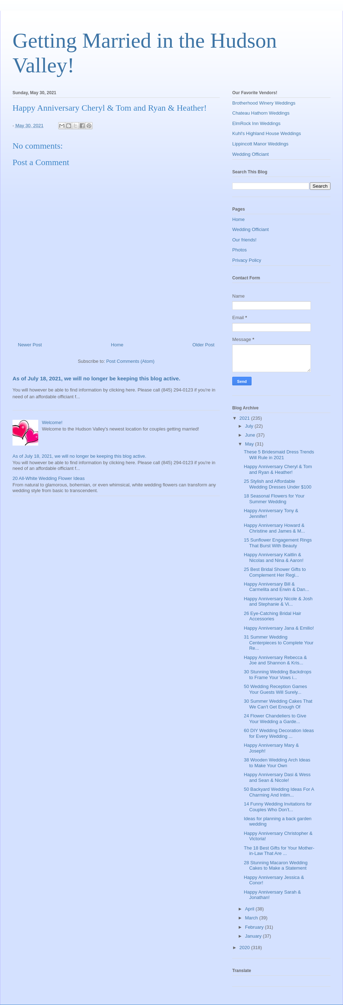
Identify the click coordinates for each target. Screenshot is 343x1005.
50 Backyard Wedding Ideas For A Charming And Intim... (279, 792)
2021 (245, 418)
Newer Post (30, 344)
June (251, 435)
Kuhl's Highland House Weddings (266, 133)
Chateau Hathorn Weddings (260, 113)
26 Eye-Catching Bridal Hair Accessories (272, 616)
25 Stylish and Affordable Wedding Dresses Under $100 (277, 484)
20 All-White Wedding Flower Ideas (49, 478)
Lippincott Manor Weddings (260, 143)
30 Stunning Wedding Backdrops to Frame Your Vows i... (277, 674)
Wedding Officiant (250, 154)
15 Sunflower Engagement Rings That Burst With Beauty (278, 542)
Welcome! (52, 422)
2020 (245, 947)
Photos (239, 250)
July (250, 426)
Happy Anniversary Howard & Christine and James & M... (274, 528)
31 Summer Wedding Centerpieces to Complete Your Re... (278, 642)
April (250, 909)
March (252, 917)
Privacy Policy (246, 260)
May (250, 444)
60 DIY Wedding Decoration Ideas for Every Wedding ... (279, 733)
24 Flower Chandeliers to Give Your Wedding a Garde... (275, 718)
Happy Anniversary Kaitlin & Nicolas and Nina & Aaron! (273, 557)
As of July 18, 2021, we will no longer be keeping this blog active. (96, 378)
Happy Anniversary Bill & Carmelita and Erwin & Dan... (276, 586)
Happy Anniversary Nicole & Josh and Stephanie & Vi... (278, 601)
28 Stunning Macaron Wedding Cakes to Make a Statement (275, 865)
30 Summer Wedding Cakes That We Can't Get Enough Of (278, 704)
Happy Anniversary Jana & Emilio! (279, 628)
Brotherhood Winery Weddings (263, 103)
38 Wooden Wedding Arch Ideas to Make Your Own (277, 762)
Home (117, 344)
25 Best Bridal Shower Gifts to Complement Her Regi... (274, 572)
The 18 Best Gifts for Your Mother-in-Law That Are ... (279, 850)
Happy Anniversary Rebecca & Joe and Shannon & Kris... (275, 660)
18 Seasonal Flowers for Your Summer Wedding (274, 498)
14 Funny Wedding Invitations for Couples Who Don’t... (278, 806)
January (254, 936)
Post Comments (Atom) (130, 361)
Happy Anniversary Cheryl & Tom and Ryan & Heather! (278, 469)
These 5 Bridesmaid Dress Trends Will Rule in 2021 (279, 454)
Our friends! (244, 239)
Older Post (203, 344)
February (255, 927)
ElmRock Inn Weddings (256, 123)
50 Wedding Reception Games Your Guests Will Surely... (275, 689)
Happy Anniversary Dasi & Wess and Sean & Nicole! (277, 777)
